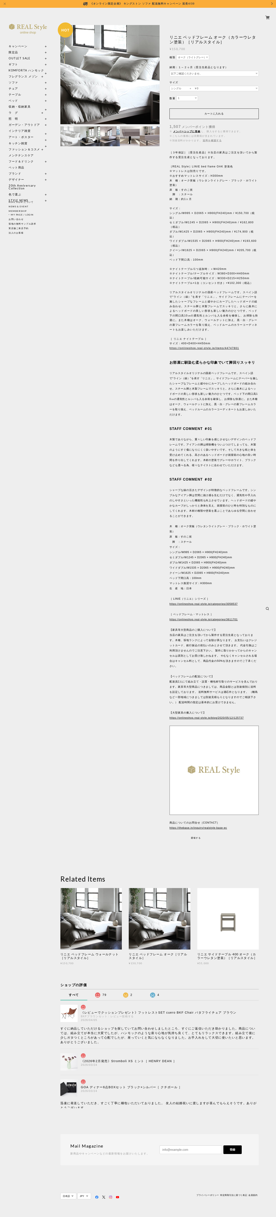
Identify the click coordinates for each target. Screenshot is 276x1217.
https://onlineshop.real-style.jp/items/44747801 (204, 348)
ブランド (15, 168)
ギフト (13, 59)
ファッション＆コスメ (24, 144)
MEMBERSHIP (18, 211)
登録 (232, 1149)
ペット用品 (16, 162)
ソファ (13, 77)
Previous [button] (64, 74)
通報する (196, 838)
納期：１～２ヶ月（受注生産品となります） (198, 67)
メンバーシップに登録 (186, 131)
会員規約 (252, 1195)
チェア (15, 83)
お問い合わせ (16, 219)
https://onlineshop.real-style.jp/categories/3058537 (203, 603)
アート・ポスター (28, 132)
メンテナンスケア (21, 150)
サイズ (173, 82)
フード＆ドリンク (21, 156)
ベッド (13, 95)
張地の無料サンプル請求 (22, 223)
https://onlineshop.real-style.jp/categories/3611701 (203, 619)
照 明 (13, 113)
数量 (172, 98)
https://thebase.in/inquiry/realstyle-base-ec (198, 827)
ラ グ (13, 107)
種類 (172, 57)
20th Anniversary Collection (22, 182)
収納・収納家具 (28, 101)
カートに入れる (214, 113)
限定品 (13, 47)
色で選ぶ (15, 189)
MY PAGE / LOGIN (22, 214)
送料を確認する (212, 140)
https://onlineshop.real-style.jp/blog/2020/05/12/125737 (206, 717)
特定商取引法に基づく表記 (233, 1195)
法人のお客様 (16, 232)
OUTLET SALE (19, 53)
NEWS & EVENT (18, 206)
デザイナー (16, 174)
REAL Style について (21, 202)
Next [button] (155, 74)
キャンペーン (18, 41)
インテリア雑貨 (28, 125)
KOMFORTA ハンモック (26, 65)
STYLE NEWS (18, 195)
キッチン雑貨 (28, 138)
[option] (110, 74)
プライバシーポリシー (207, 1195)
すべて (74, 995)
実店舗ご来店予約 (19, 228)
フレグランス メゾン (23, 71)
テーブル (15, 89)
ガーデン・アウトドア (24, 119)
